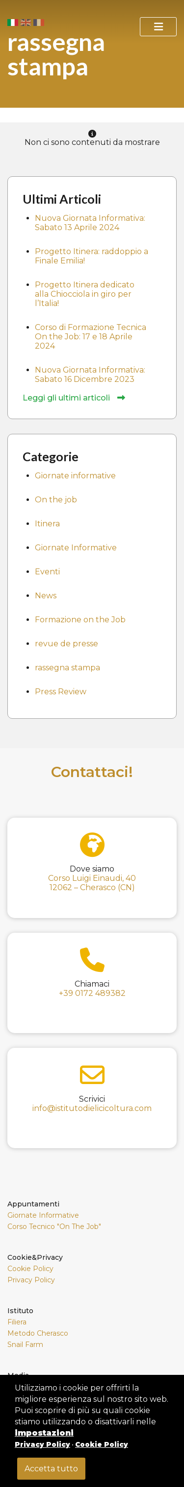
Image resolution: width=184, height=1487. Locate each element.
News (45, 595)
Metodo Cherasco (37, 1333)
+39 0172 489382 (92, 993)
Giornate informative (75, 475)
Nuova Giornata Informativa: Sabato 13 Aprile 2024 (90, 222)
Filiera (16, 1322)
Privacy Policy (31, 1279)
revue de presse (66, 643)
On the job (56, 499)
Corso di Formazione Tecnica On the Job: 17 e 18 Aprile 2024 (90, 337)
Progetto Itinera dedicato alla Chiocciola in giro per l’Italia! (84, 294)
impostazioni (44, 1433)
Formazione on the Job (80, 619)
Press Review (60, 691)
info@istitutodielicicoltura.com (92, 1108)
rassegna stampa (67, 667)
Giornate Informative (76, 547)
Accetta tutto (51, 1468)
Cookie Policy (30, 1268)
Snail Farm (25, 1344)
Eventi (47, 571)
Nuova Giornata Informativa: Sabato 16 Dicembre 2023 (90, 374)
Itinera (47, 523)
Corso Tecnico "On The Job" (54, 1226)
